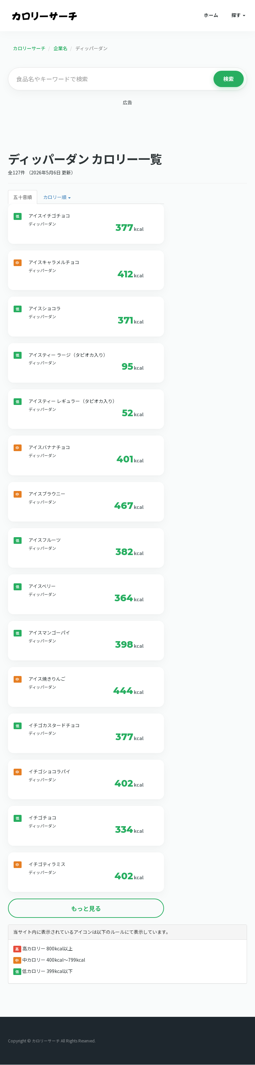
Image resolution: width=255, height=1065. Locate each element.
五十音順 (22, 197)
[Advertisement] (127, 127)
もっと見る (86, 908)
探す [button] (238, 15)
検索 (228, 79)
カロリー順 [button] (57, 197)
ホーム (211, 15)
